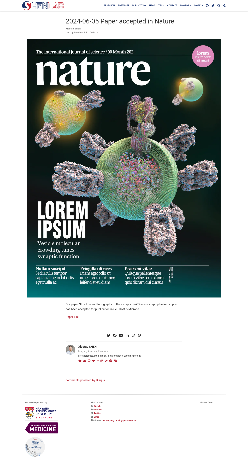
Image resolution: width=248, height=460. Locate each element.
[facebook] (114, 335)
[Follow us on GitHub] (207, 6)
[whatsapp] (133, 335)
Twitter (97, 413)
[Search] (218, 6)
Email (96, 416)
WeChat (98, 409)
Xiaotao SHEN (73, 28)
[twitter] (108, 335)
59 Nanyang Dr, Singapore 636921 (119, 420)
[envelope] (120, 335)
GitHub (97, 406)
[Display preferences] (224, 6)
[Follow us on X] (213, 6)
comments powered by (85, 380)
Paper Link (72, 317)
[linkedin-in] (127, 335)
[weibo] (139, 335)
